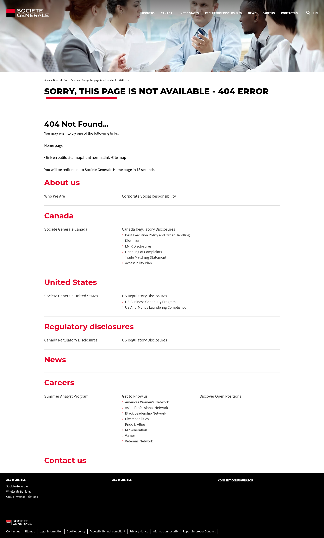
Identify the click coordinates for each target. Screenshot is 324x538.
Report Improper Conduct (199, 531)
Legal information (50, 531)
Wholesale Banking (18, 491)
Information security (165, 531)
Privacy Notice (139, 531)
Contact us (13, 531)
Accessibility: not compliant (107, 531)
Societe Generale (17, 486)
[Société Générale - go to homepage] (51, 13)
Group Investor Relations (22, 497)
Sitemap (29, 531)
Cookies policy (76, 531)
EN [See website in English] (315, 13)
